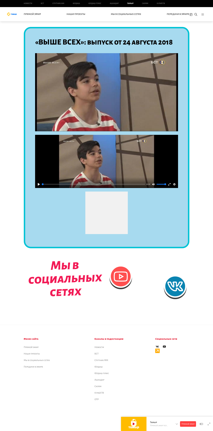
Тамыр (130, 3)
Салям (145, 3)
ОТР (97, 399)
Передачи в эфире (178, 14)
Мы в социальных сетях (126, 14)
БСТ (42, 3)
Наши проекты (76, 14)
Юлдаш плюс (94, 3)
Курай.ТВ (161, 3)
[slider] (93, 184)
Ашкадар (114, 3)
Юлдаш (76, 3)
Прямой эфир (32, 14)
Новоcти (28, 3)
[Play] (39, 184)
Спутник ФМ (58, 3)
